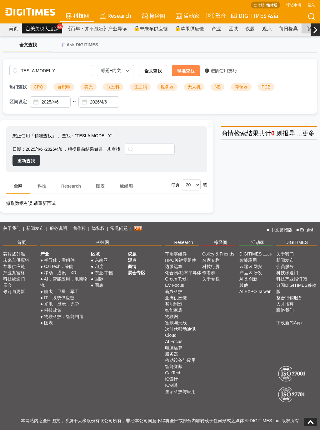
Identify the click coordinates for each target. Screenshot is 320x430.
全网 (18, 186)
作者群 (208, 272)
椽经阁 (153, 15)
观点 (267, 28)
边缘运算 (173, 266)
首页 (13, 28)
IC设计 (171, 379)
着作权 (79, 228)
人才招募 (285, 303)
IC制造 (171, 385)
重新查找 (26, 160)
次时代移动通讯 (180, 328)
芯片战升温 (14, 253)
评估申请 (293, 4)
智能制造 (173, 303)
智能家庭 (173, 310)
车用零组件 (176, 253)
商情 (310, 28)
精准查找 (186, 71)
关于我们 (12, 228)
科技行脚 (211, 266)
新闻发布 (35, 228)
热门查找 (18, 86)
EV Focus (174, 285)
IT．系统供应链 (59, 297)
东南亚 (101, 260)
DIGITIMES (296, 242)
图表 (100, 186)
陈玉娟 (140, 86)
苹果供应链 (189, 28)
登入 (311, 4)
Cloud (171, 335)
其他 (243, 285)
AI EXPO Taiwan (255, 291)
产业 (216, 28)
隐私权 (98, 228)
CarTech (173, 372)
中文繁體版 (281, 229)
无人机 (194, 86)
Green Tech (176, 278)
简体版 (272, 5)
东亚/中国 (104, 272)
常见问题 (119, 228)
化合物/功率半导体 (183, 272)
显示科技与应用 (180, 391)
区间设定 (18, 101)
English (307, 229)
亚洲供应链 (176, 297)
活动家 (187, 15)
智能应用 (248, 260)
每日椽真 (288, 28)
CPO (38, 86)
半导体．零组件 (59, 260)
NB (218, 86)
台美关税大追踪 (44, 27)
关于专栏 (211, 278)
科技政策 (53, 310)
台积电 (63, 86)
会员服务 (285, 266)
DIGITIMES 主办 (255, 253)
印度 (99, 266)
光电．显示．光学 (61, 303)
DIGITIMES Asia (254, 15)
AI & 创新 (248, 278)
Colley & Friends (218, 253)
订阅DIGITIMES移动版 (296, 288)
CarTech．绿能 (58, 266)
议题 (250, 28)
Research (115, 15)
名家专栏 (211, 260)
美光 (88, 86)
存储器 (241, 86)
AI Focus (173, 341)
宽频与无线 (176, 322)
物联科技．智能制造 (63, 316)
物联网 (171, 316)
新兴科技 (173, 291)
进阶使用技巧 (221, 70)
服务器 (167, 86)
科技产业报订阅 (291, 278)
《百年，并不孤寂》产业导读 (96, 28)
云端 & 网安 (250, 266)
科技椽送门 (14, 278)
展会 (7, 285)
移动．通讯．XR (60, 272)
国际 (99, 278)
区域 (233, 28)
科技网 (77, 15)
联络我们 (285, 310)
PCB (266, 86)
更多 (308, 133)
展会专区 (136, 272)
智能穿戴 (173, 366)
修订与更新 (14, 291)
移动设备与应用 (180, 360)
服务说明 (58, 228)
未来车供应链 (151, 28)
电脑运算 (173, 347)
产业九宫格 (14, 272)
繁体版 (259, 5)
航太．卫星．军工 (61, 291)
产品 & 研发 (250, 272)
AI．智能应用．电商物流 (64, 282)
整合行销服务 (289, 297)
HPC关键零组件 (180, 260)
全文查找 (153, 71)
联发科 (113, 86)
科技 (42, 186)
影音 (215, 16)
